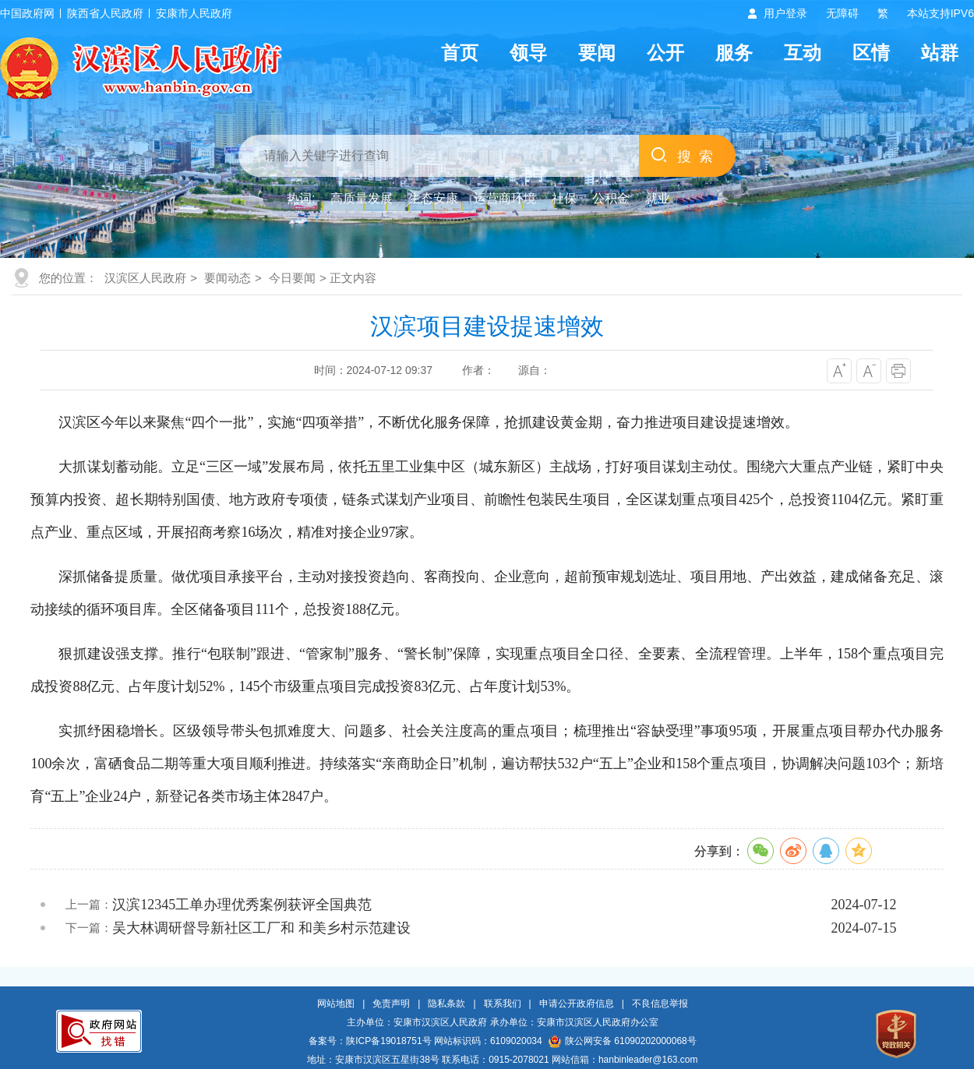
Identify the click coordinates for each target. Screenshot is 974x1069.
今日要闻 (292, 277)
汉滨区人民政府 (145, 277)
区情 (871, 52)
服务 (734, 52)
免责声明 (391, 1003)
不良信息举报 (660, 1003)
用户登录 (785, 13)
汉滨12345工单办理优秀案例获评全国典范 (242, 904)
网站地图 (336, 1003)
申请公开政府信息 (576, 1003)
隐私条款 (446, 1003)
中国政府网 (27, 13)
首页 (459, 52)
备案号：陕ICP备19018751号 (370, 1040)
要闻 (597, 52)
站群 (939, 52)
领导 (528, 52)
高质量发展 (361, 198)
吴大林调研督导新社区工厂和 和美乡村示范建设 (261, 928)
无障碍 (842, 13)
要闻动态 (227, 277)
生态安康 (433, 198)
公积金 (611, 198)
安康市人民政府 (194, 13)
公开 (665, 52)
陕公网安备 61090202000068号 (623, 1040)
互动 (802, 52)
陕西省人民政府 (105, 13)
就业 (657, 198)
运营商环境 (505, 198)
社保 (564, 198)
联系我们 (502, 1003)
